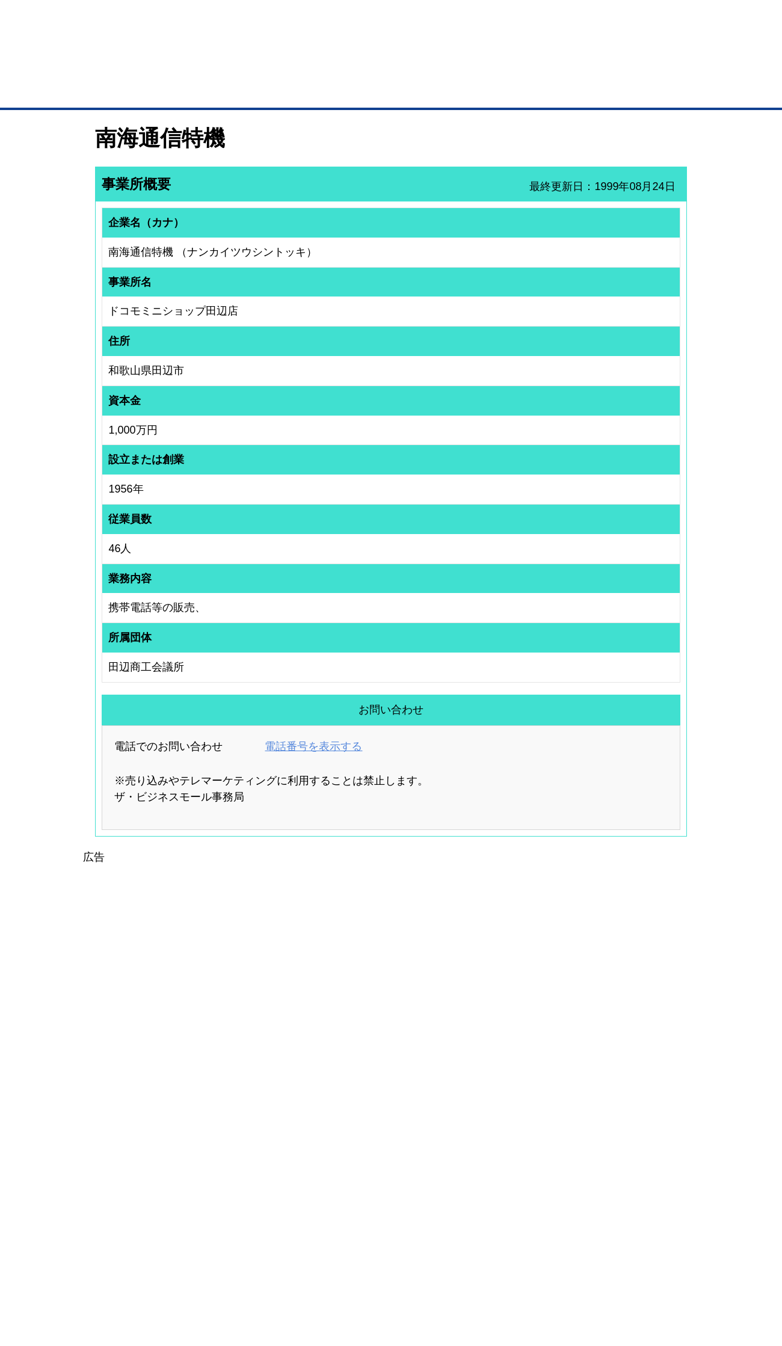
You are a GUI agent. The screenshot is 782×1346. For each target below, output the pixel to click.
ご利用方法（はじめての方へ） (633, 1132)
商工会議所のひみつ (517, 1149)
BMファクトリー (256, 1176)
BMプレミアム (252, 1132)
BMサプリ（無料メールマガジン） (139, 1211)
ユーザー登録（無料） (119, 1132)
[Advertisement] (391, 950)
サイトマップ (271, 1273)
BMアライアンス (256, 1207)
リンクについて (472, 1273)
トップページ (121, 89)
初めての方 (114, 1273)
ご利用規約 (544, 1273)
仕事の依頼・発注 (112, 1164)
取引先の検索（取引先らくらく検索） (144, 1149)
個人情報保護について (630, 1273)
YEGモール (503, 1180)
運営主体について (612, 1164)
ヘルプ (406, 1273)
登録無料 (140, 65)
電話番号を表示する (313, 746)
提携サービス (250, 1191)
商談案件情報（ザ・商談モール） (137, 1180)
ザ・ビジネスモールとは (542, 20)
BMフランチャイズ (259, 1222)
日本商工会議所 (510, 1132)
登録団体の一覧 (359, 1132)
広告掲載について (191, 1273)
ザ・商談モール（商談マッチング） (481, 90)
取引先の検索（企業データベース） (301, 90)
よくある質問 (604, 1149)
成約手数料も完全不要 (297, 65)
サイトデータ (345, 1273)
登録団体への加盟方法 (370, 1149)
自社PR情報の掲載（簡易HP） (132, 1195)
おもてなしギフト (514, 1164)
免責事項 (110, 1290)
